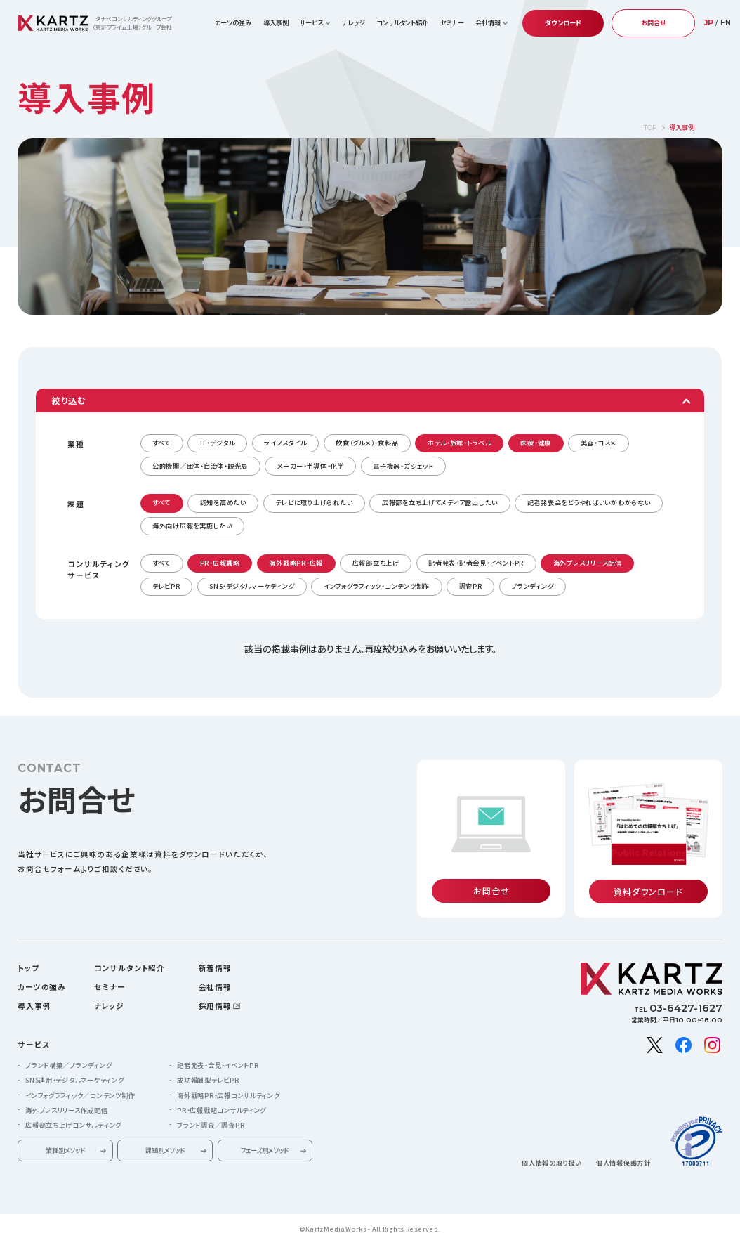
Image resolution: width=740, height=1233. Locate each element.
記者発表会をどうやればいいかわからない (589, 502)
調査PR (470, 586)
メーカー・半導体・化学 (310, 466)
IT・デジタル (217, 443)
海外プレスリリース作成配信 (66, 1099)
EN (725, 22)
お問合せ (653, 22)
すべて (161, 443)
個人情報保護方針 (623, 1152)
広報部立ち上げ (375, 563)
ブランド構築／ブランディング (68, 1054)
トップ (28, 957)
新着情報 (215, 957)
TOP (650, 127)
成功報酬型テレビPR (208, 1069)
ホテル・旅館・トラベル (459, 443)
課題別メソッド (165, 1139)
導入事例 (276, 22)
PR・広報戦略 (220, 563)
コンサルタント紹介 (402, 22)
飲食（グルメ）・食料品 (367, 443)
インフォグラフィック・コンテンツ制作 (377, 586)
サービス (33, 1034)
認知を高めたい (223, 502)
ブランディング (532, 586)
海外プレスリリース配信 (587, 563)
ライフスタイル (285, 443)
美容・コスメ (598, 443)
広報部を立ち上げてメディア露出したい (440, 502)
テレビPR (166, 586)
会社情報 (215, 976)
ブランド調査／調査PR (210, 1114)
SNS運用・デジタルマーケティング (74, 1069)
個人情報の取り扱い (551, 1152)
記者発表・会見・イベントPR (217, 1054)
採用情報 (215, 995)
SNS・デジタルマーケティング (251, 586)
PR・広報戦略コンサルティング (221, 1099)
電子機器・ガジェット (403, 466)
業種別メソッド (65, 1139)
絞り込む (69, 400)
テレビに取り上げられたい (313, 502)
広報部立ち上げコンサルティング (73, 1114)
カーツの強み (233, 22)
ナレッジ (353, 22)
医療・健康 (535, 443)
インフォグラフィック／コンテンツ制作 (80, 1084)
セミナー (452, 22)
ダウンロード (563, 22)
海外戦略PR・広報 (296, 563)
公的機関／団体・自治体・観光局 (200, 466)
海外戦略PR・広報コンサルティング (228, 1084)
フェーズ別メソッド (265, 1139)
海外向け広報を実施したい (192, 525)
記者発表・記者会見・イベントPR (476, 563)
